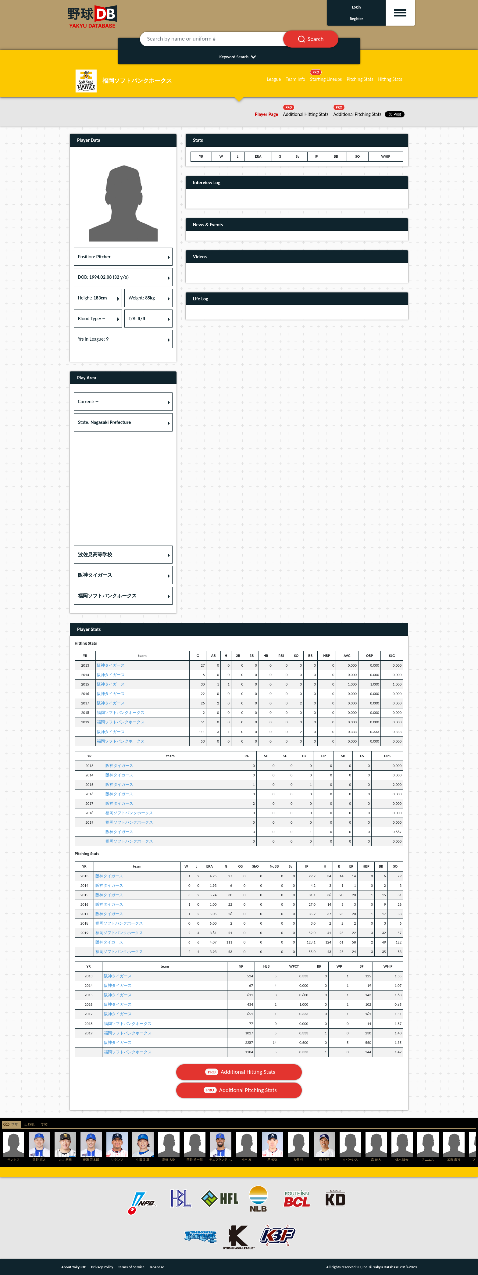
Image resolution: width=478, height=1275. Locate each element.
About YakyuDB (73, 1267)
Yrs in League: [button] (93, 339)
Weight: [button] (142, 298)
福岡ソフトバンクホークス (120, 712)
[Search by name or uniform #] (219, 39)
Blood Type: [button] (91, 318)
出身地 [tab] (29, 1124)
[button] (123, 555)
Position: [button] (94, 257)
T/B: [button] (137, 318)
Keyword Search (239, 56)
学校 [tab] (44, 1124)
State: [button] (104, 422)
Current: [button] (88, 401)
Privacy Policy (102, 1267)
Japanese (156, 1267)
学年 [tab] (14, 1124)
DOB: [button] (103, 277)
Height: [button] (92, 298)
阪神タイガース (111, 665)
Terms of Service (131, 1267)
